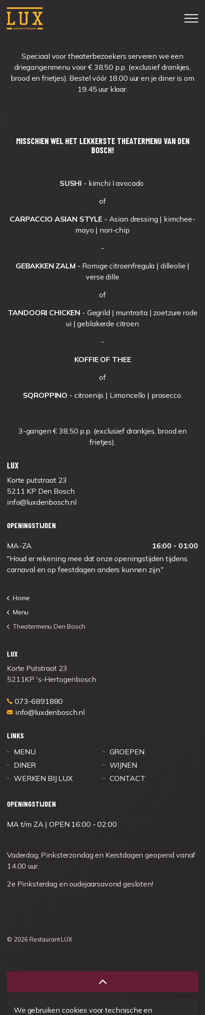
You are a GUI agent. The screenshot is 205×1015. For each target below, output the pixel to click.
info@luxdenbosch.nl (46, 712)
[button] (102, 981)
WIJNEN (123, 765)
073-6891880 (35, 701)
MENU (24, 751)
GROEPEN (127, 751)
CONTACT (127, 778)
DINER (25, 765)
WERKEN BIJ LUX (43, 778)
